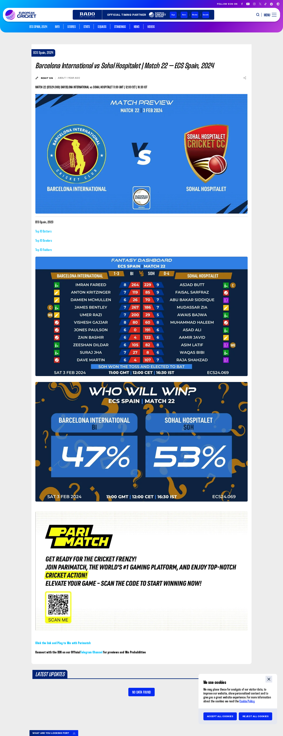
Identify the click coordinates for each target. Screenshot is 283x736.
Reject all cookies (256, 716)
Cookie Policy (247, 701)
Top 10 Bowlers (43, 241)
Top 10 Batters (43, 231)
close (269, 679)
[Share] (245, 78)
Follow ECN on (227, 4)
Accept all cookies (220, 716)
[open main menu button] (268, 15)
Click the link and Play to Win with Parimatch (63, 643)
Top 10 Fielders (43, 250)
